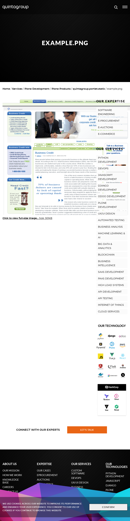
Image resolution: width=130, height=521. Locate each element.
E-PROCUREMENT (109, 121)
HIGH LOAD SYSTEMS (111, 285)
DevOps (76, 478)
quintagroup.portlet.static (89, 89)
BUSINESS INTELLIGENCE (106, 263)
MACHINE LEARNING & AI (111, 235)
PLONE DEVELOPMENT (107, 205)
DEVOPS (103, 168)
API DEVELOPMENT (110, 292)
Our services (81, 463)
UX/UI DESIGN (106, 214)
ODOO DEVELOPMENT (112, 196)
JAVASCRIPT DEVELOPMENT (107, 177)
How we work (12, 475)
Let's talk (87, 430)
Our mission (11, 470)
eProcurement (47, 475)
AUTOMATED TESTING (111, 220)
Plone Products (61, 89)
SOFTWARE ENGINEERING (106, 112)
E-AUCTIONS (105, 127)
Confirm (108, 507)
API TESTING (105, 298)
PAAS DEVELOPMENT (111, 278)
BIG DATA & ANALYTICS (105, 246)
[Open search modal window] (116, 7)
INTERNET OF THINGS (111, 305)
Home (6, 89)
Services (17, 89)
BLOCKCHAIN (106, 255)
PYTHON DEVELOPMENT (107, 160)
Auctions (43, 479)
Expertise (44, 463)
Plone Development (37, 89)
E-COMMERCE (106, 134)
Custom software (78, 472)
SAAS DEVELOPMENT (111, 272)
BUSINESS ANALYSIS (110, 227)
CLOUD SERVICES (109, 311)
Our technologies (116, 465)
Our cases (44, 470)
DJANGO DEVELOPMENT (107, 188)
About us (10, 463)
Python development (115, 475)
